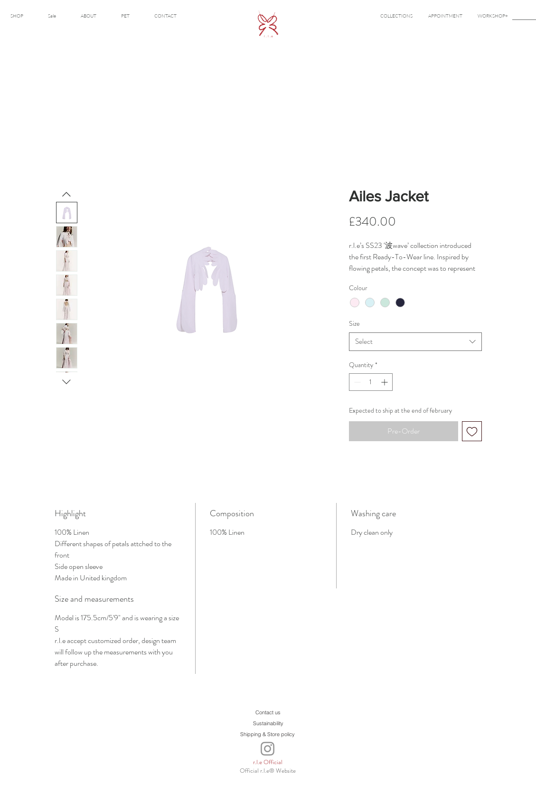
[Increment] (385, 382)
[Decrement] (356, 382)
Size (354, 323)
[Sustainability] (268, 723)
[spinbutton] (370, 382)
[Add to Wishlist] (472, 431)
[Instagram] (267, 748)
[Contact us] (268, 712)
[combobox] (415, 341)
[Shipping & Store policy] (267, 734)
